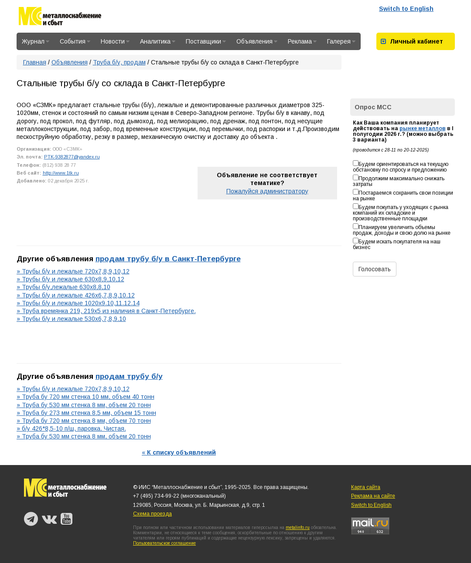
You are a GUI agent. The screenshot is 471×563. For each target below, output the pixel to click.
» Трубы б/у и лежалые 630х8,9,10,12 (70, 279)
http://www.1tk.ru (61, 172)
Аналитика (157, 41)
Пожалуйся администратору (267, 191)
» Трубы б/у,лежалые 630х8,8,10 (63, 286)
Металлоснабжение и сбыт (60, 17)
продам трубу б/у (129, 376)
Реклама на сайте (373, 496)
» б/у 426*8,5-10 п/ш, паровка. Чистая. (71, 428)
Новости (115, 41)
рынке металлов (422, 128)
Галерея (341, 41)
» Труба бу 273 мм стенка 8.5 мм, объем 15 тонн (86, 412)
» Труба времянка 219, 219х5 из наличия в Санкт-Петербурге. (106, 310)
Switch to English (406, 8)
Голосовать (374, 269)
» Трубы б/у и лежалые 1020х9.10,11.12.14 (78, 303)
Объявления (256, 41)
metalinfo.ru (298, 527)
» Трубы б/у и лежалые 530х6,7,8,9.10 (71, 318)
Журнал (35, 41)
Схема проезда (152, 514)
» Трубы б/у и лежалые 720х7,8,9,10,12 (73, 271)
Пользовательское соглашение (164, 543)
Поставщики (206, 41)
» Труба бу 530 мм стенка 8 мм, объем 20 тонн (84, 404)
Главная (34, 62)
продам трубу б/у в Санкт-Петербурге (168, 258)
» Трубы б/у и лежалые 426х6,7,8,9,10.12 (76, 295)
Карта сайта (365, 487)
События (75, 41)
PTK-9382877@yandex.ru (72, 156)
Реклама (302, 41)
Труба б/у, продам (119, 62)
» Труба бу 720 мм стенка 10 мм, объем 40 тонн (85, 396)
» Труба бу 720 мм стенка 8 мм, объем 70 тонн (84, 420)
